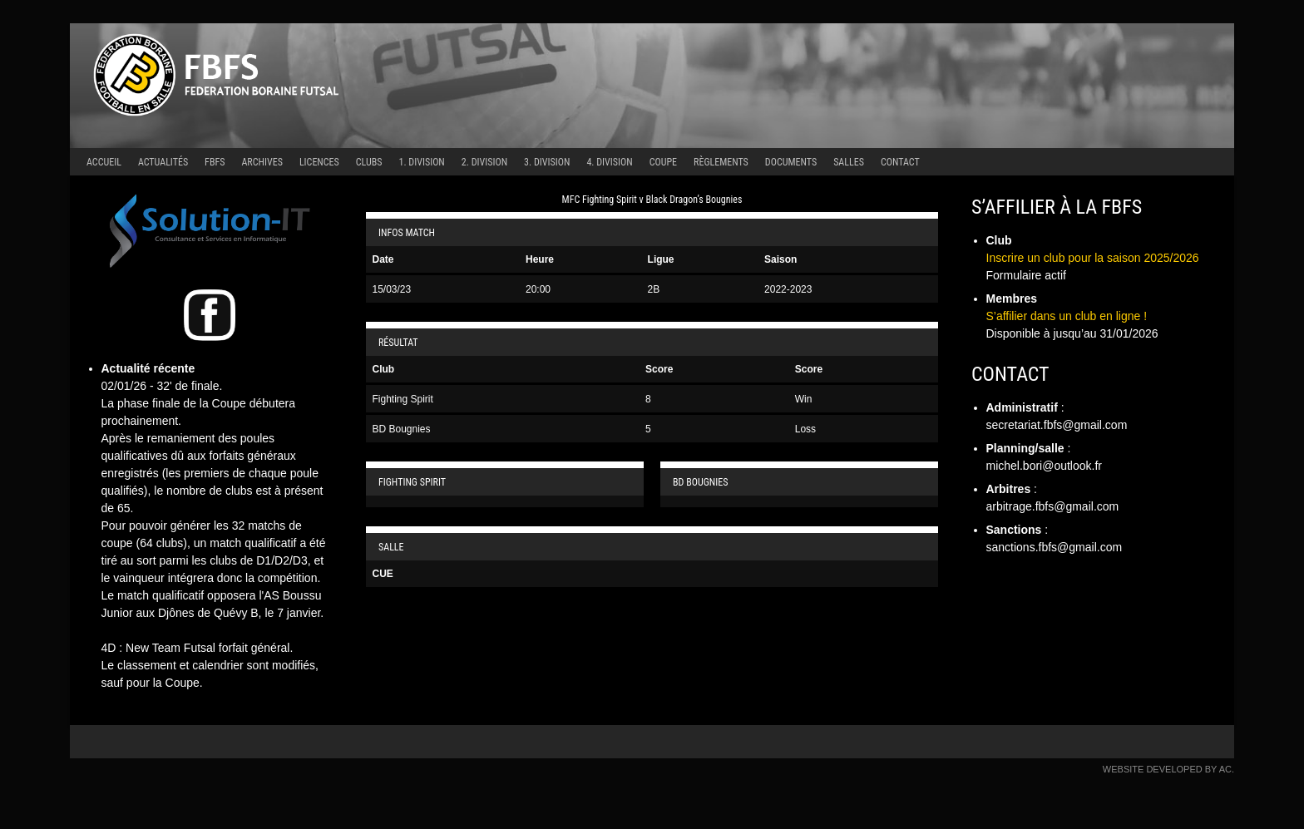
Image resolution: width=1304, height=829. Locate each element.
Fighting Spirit (403, 399)
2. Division (484, 162)
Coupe (663, 162)
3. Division (547, 162)
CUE (383, 574)
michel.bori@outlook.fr (1044, 465)
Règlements (721, 162)
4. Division (609, 162)
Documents (791, 162)
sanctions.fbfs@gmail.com (1054, 547)
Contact (900, 162)
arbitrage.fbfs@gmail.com (1052, 506)
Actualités (163, 162)
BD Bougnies (402, 429)
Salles (848, 162)
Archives (261, 162)
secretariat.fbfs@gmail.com (1057, 425)
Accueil (103, 162)
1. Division (422, 162)
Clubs (369, 162)
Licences (319, 162)
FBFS (215, 162)
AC (1225, 769)
